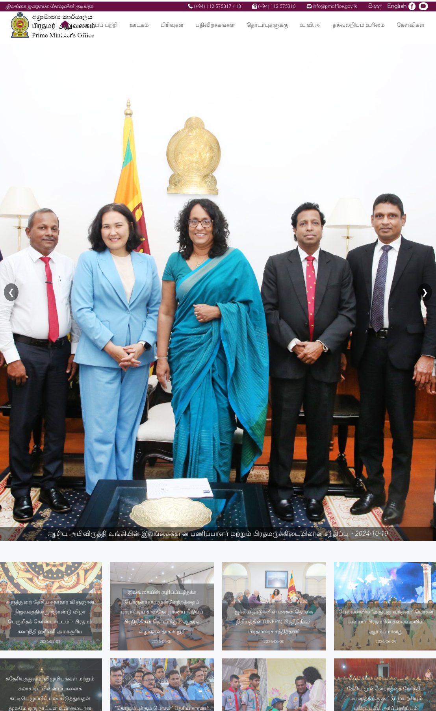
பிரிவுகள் (172, 23)
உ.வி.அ (310, 23)
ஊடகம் (139, 23)
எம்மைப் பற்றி (99, 23)
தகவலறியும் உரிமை (359, 23)
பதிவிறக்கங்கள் (215, 23)
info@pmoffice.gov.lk (332, 4)
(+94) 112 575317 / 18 (214, 4)
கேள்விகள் (411, 23)
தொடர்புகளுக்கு (267, 23)
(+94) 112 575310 (273, 4)
